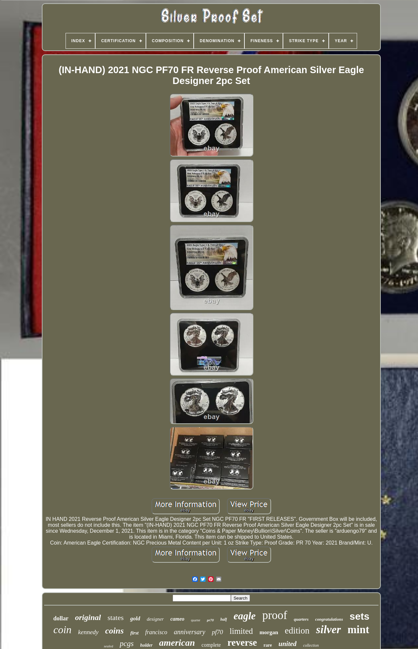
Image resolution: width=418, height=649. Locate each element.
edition (297, 630)
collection (311, 645)
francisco (156, 632)
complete (211, 645)
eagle (245, 616)
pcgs (126, 643)
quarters (301, 619)
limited (241, 631)
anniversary (190, 631)
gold (135, 618)
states (115, 617)
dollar (61, 618)
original (88, 617)
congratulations (329, 619)
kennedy (88, 632)
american (177, 642)
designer (155, 619)
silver (328, 629)
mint (358, 629)
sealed (108, 646)
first (134, 632)
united (287, 644)
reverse (242, 642)
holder (146, 645)
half (223, 619)
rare (268, 645)
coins (114, 630)
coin (62, 629)
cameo (177, 619)
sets (359, 616)
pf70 (217, 632)
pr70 (210, 620)
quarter (195, 620)
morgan (269, 632)
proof (274, 615)
